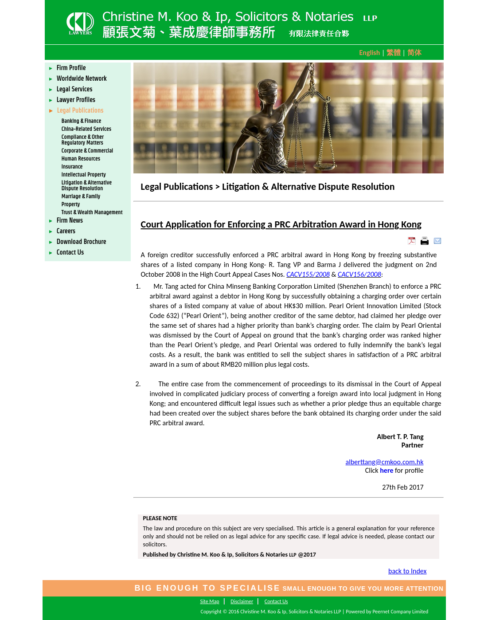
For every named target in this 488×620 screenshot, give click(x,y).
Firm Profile (67, 67)
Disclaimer (241, 601)
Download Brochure (77, 241)
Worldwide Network (78, 78)
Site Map (209, 601)
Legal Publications (76, 110)
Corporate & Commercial (87, 150)
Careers (62, 231)
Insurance (72, 166)
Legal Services (71, 89)
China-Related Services (86, 129)
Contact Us (66, 252)
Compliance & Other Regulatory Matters (83, 139)
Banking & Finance (81, 121)
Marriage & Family (81, 196)
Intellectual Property (84, 174)
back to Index (407, 571)
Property (71, 204)
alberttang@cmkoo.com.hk (385, 462)
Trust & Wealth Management (92, 212)
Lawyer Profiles (72, 99)
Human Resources (81, 158)
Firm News (66, 220)
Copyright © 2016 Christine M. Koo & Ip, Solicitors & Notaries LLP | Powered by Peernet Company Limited (315, 611)
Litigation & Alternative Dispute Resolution (87, 185)
